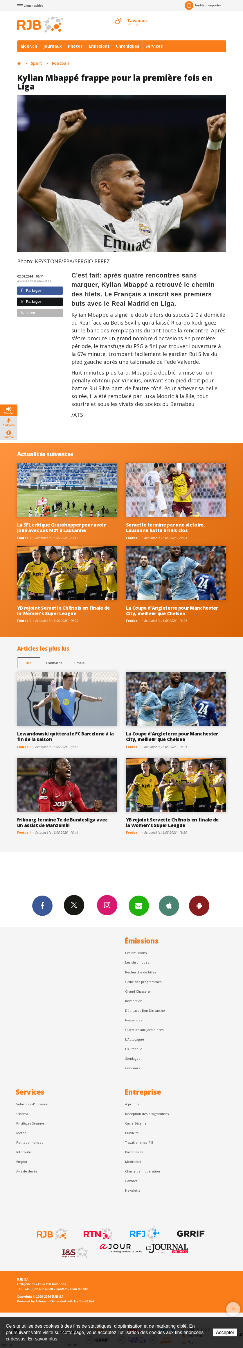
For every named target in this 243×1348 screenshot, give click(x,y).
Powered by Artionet (32, 1301)
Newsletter (133, 1190)
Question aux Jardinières (144, 1030)
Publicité (132, 1133)
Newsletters (139, 905)
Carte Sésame (136, 1123)
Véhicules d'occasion (32, 1104)
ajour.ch (28, 46)
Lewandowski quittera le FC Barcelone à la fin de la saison (65, 736)
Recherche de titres (140, 972)
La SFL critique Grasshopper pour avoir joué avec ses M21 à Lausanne (61, 528)
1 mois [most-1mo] (79, 662)
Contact (131, 1181)
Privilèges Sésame (30, 1123)
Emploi (21, 1161)
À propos (132, 1104)
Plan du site (79, 1289)
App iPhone (169, 905)
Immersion (133, 1001)
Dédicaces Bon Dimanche (145, 1010)
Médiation (133, 1161)
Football (60, 63)
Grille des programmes (143, 982)
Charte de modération (142, 1171)
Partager (31, 290)
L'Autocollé (133, 1049)
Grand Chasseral (138, 991)
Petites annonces (29, 1142)
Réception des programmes (147, 1114)
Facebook (42, 905)
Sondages (132, 1058)
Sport (36, 63)
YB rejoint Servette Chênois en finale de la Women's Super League (63, 611)
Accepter (225, 1332)
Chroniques (127, 46)
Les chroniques (137, 962)
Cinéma (22, 1114)
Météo (21, 1133)
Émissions (99, 46)
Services (154, 46)
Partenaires (134, 1152)
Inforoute (23, 1152)
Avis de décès (26, 1171)
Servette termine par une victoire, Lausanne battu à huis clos (165, 528)
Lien (28, 313)
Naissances (133, 1020)
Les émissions (136, 953)
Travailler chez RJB (139, 1142)
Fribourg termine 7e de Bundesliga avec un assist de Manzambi (62, 822)
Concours (132, 1068)
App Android (199, 905)
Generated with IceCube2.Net (72, 1301)
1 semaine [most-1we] (54, 662)
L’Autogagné (134, 1039)
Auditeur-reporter (203, 5)
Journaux (52, 46)
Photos (75, 46)
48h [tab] (28, 662)
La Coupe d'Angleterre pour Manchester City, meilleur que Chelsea (172, 611)
